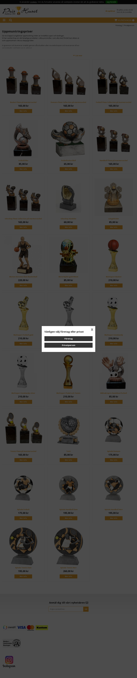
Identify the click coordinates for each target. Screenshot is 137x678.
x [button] (92, 329)
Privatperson (68, 345)
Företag (68, 338)
